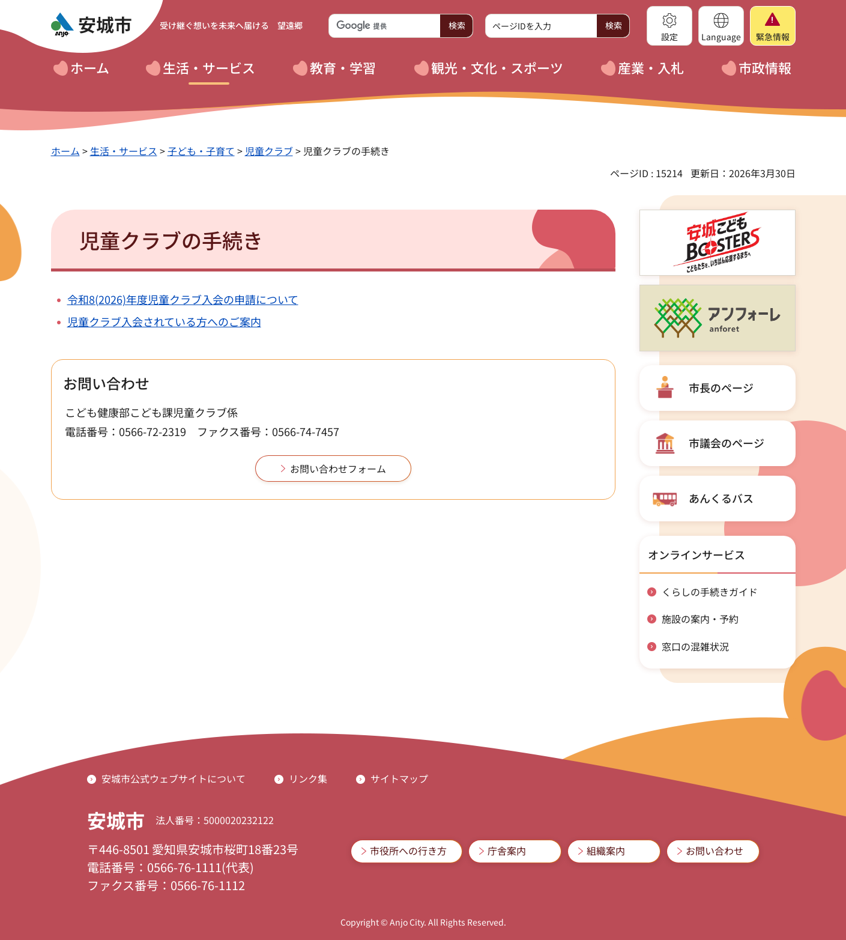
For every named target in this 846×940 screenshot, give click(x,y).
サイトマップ (399, 778)
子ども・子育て (201, 151)
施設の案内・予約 (700, 618)
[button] (669, 26)
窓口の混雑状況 (695, 646)
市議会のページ (726, 442)
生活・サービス (123, 151)
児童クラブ (269, 151)
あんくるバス (721, 498)
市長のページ (721, 387)
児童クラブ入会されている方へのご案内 (164, 321)
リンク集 (308, 778)
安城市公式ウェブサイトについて (173, 778)
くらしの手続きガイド (710, 591)
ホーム (65, 151)
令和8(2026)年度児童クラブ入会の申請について (182, 299)
